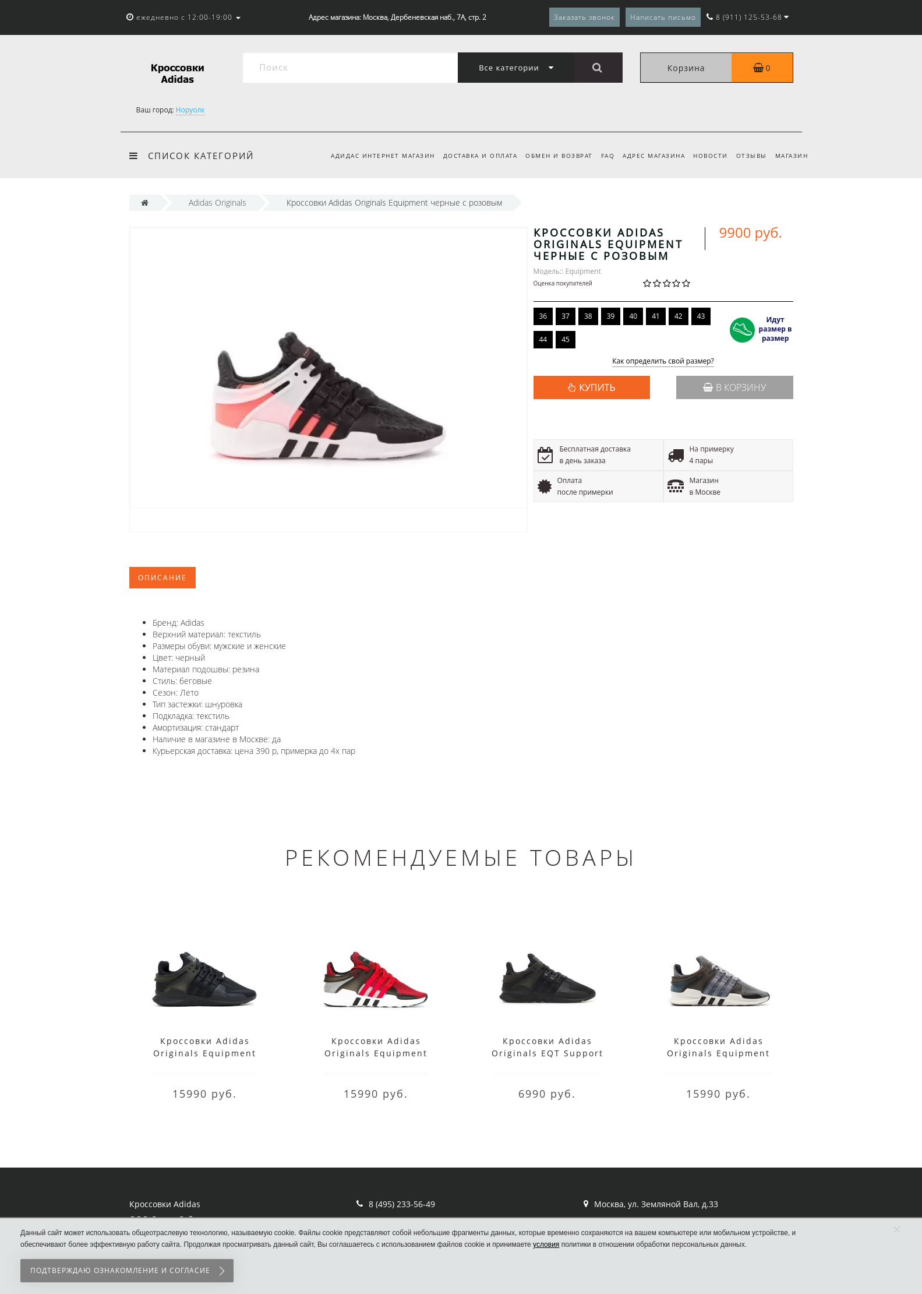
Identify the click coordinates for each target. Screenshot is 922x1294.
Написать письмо (663, 17)
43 (701, 316)
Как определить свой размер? (663, 361)
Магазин (791, 155)
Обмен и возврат (550, 155)
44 (543, 339)
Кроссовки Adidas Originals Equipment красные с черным (376, 1053)
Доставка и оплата (469, 155)
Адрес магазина (648, 155)
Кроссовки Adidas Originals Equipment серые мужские (718, 1053)
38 (588, 316)
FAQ (600, 155)
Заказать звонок (584, 17)
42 (678, 316)
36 (543, 316)
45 (565, 339)
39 (611, 316)
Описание (162, 578)
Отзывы (749, 155)
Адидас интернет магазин (370, 155)
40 (633, 316)
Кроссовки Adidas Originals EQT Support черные (547, 1053)
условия (546, 1244)
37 (565, 316)
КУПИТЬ (597, 387)
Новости (707, 155)
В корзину (734, 387)
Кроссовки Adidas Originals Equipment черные (204, 1053)
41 (656, 316)
